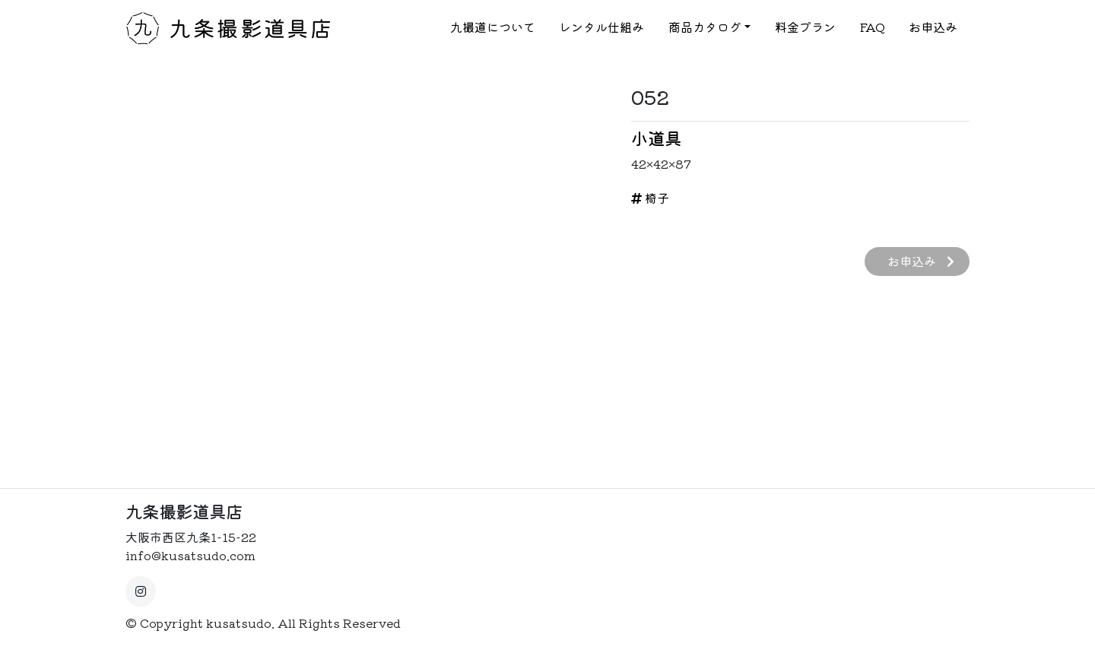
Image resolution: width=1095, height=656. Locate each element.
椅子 (650, 198)
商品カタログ (704, 27)
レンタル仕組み (601, 27)
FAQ (872, 27)
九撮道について (492, 27)
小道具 (656, 137)
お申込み (933, 27)
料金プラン (805, 27)
